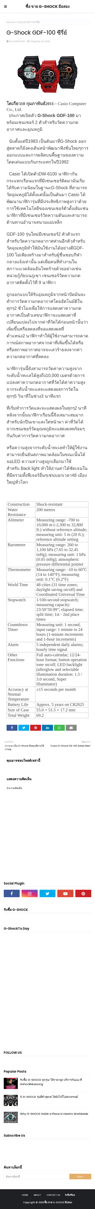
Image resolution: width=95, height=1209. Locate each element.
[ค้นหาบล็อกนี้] (36, 1176)
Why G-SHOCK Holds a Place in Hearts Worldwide (54, 1114)
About (37, 1195)
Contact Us (53, 1195)
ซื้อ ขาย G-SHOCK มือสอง (47, 6)
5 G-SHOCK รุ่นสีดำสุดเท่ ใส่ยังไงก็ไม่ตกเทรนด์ (49, 1097)
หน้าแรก (11, 22)
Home (25, 1195)
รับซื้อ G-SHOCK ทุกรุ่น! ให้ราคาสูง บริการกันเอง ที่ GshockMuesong (51, 1082)
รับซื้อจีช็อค (70, 1195)
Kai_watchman (17, 41)
